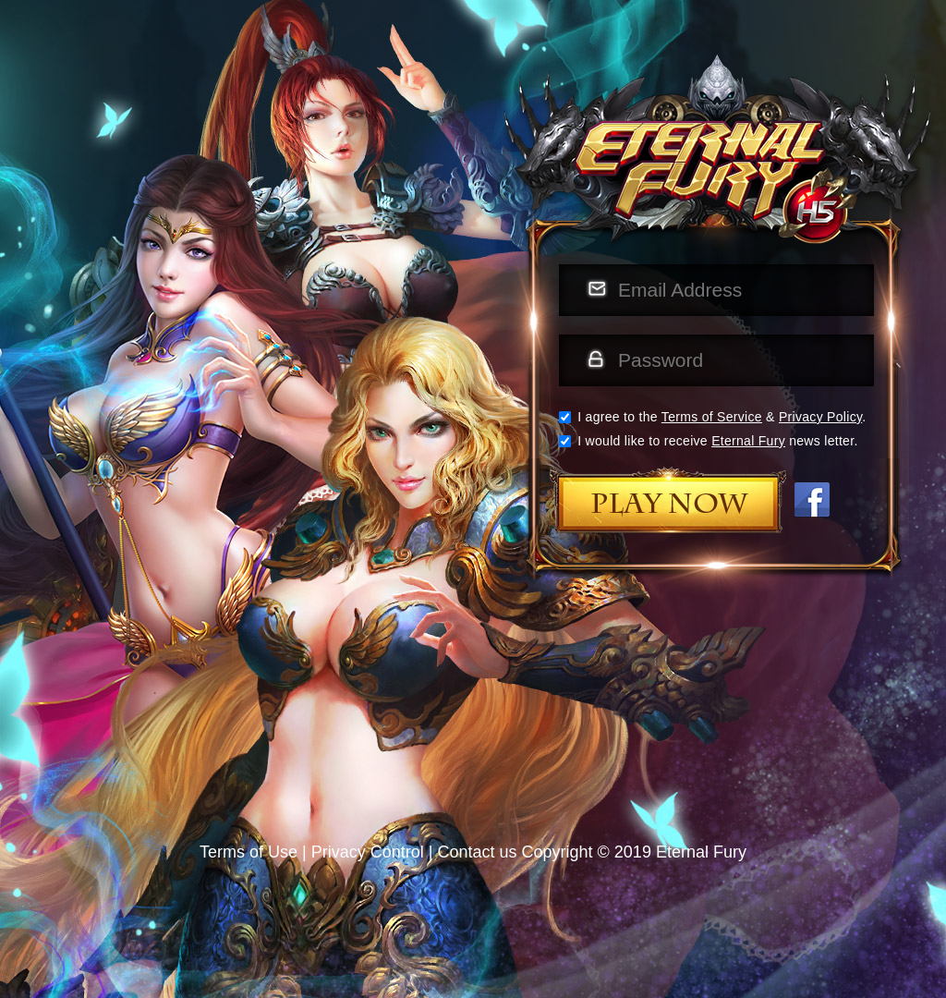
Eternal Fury (748, 440)
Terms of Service (711, 416)
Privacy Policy (820, 416)
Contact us (477, 852)
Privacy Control (367, 852)
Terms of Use (248, 852)
